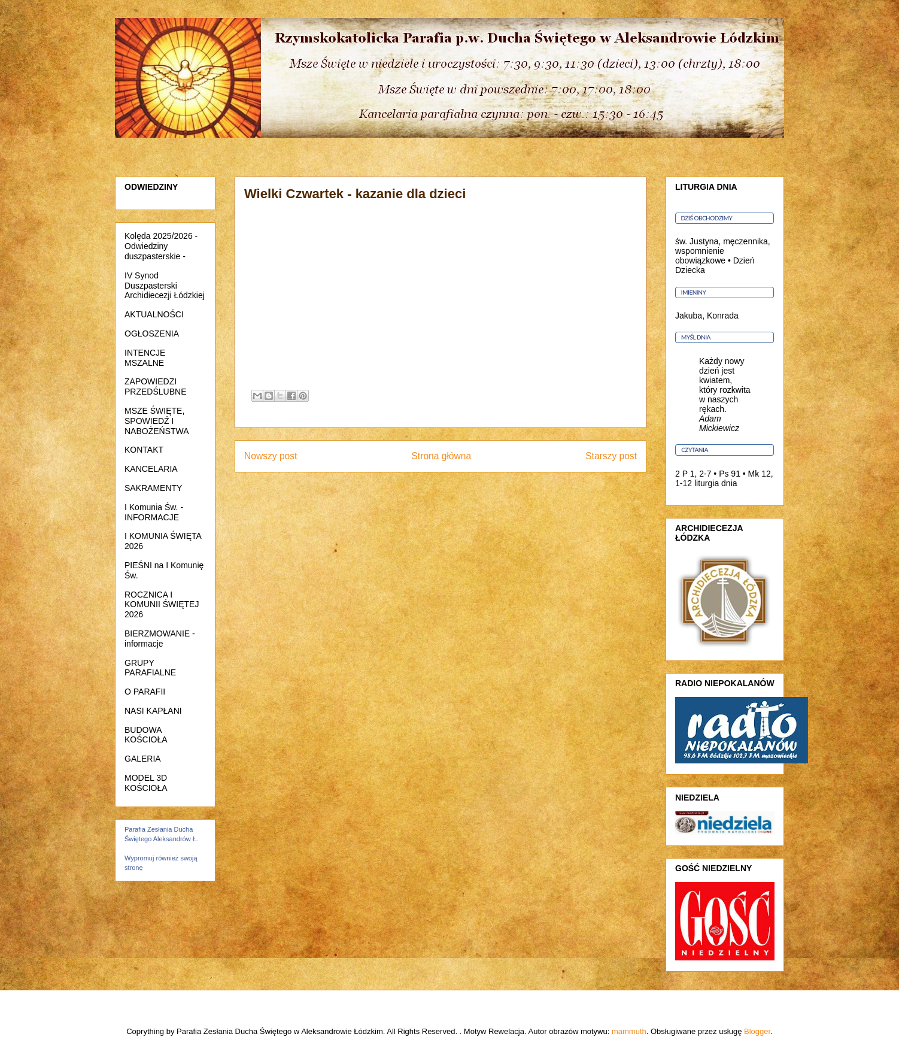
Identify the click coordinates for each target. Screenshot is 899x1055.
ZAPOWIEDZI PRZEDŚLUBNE (155, 386)
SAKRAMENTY (153, 488)
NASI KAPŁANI (153, 711)
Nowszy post (270, 456)
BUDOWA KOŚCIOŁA (146, 735)
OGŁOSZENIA (151, 333)
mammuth (629, 1031)
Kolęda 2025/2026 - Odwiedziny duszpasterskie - (161, 246)
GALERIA (142, 758)
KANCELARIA (151, 469)
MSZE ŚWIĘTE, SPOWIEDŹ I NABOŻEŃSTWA (156, 421)
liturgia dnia (715, 483)
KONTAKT (143, 449)
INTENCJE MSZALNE (144, 358)
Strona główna (441, 456)
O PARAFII (144, 691)
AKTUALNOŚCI (154, 314)
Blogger (757, 1031)
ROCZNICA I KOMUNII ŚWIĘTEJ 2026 (161, 605)
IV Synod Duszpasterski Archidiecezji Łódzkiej (164, 286)
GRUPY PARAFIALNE (150, 668)
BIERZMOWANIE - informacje (159, 638)
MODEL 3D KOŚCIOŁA (146, 783)
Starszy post (611, 456)
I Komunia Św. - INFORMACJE (153, 512)
